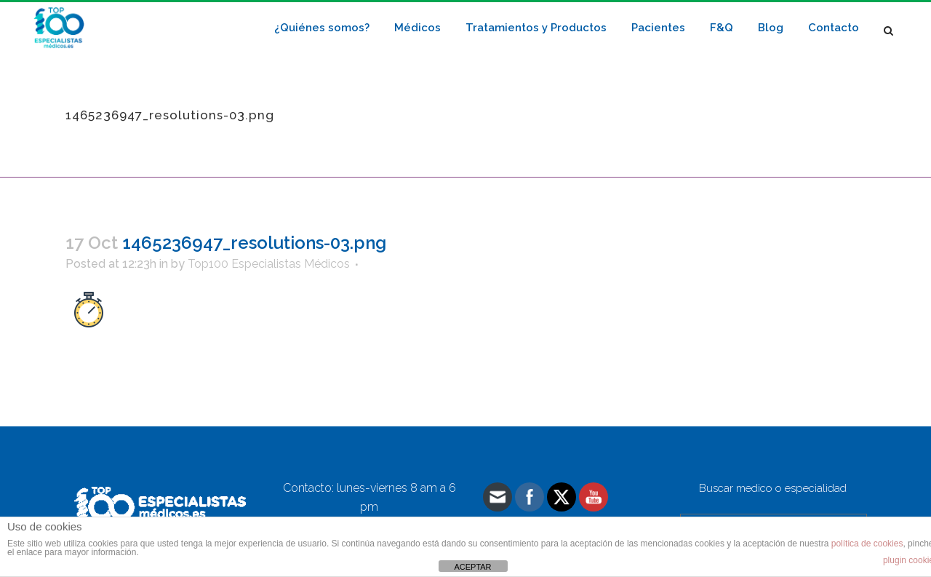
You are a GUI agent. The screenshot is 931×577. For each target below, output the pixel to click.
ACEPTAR (472, 566)
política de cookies (867, 543)
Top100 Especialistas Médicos (269, 264)
